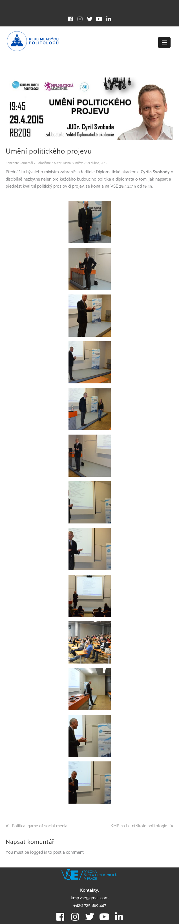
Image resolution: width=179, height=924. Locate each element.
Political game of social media (39, 826)
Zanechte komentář (19, 163)
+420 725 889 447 (89, 905)
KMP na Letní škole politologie (139, 826)
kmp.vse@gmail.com (90, 898)
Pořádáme (43, 163)
